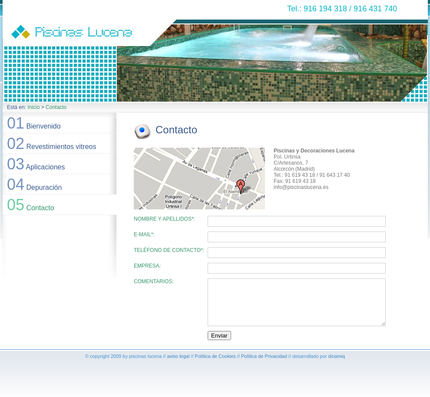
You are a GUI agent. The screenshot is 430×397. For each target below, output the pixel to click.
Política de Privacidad (264, 356)
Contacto (56, 107)
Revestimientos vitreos (51, 143)
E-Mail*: (144, 235)
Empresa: (147, 266)
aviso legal (178, 356)
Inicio (33, 107)
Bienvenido (34, 123)
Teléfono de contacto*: (169, 250)
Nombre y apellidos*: (164, 219)
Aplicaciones (36, 164)
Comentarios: (154, 281)
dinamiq (336, 356)
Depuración (34, 184)
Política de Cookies (215, 356)
